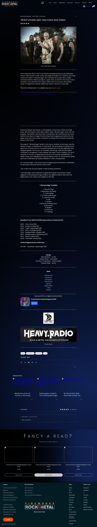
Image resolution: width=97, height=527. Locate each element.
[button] (42, 3)
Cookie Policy (72, 514)
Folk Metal (38, 353)
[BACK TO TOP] (7, 524)
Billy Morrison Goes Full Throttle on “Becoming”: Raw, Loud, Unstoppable (23, 394)
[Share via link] (32, 362)
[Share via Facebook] (21, 362)
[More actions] (76, 16)
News (22, 353)
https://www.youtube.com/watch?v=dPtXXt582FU (35, 94)
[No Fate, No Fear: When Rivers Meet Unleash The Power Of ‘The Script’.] (73, 384)
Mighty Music (30, 353)
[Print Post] (36, 362)
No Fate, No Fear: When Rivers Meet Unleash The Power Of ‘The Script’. (72, 394)
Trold (45, 353)
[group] (48, 462)
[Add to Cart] (19, 475)
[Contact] (8, 519)
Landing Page (72, 520)
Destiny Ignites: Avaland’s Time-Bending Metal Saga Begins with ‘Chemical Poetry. (48, 394)
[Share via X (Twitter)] (25, 362)
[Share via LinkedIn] (28, 362)
